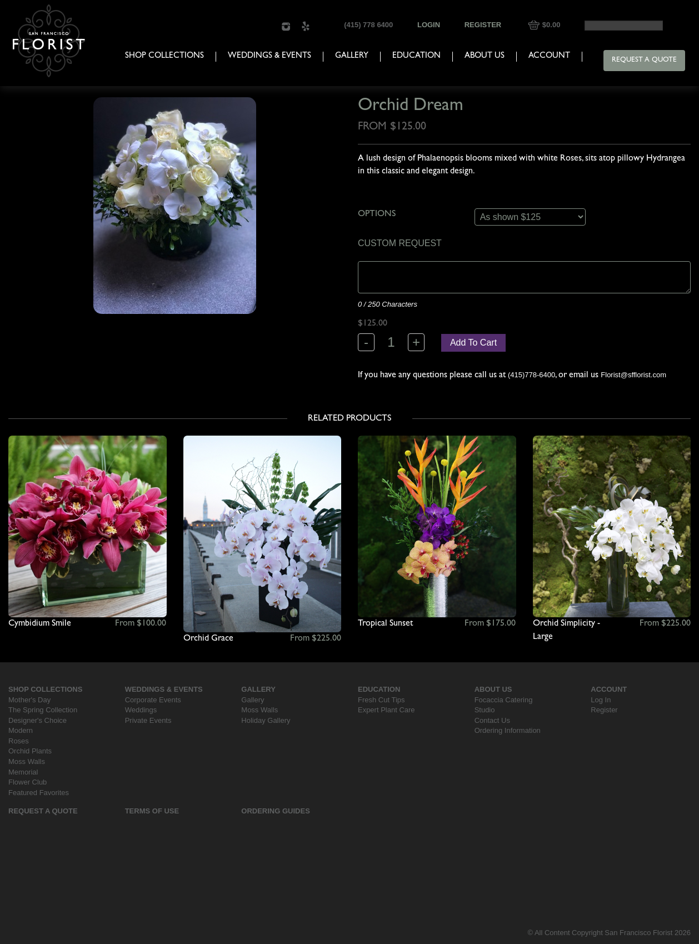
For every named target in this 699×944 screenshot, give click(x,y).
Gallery (351, 56)
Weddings (141, 710)
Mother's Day (29, 700)
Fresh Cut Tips (381, 700)
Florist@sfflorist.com (633, 375)
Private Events (148, 720)
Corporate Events (153, 700)
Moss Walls (26, 761)
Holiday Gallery (265, 720)
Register (483, 25)
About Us (485, 56)
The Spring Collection (42, 710)
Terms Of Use (152, 811)
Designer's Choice (37, 720)
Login (428, 25)
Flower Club (27, 782)
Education (416, 56)
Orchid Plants (30, 751)
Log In (601, 700)
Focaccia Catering (504, 700)
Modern (20, 730)
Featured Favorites (38, 792)
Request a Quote (644, 60)
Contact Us (492, 720)
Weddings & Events (269, 56)
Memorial (23, 772)
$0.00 (551, 25)
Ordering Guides (275, 811)
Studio (485, 710)
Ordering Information (508, 730)
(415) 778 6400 (368, 25)
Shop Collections (164, 56)
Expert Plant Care (386, 710)
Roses (18, 741)
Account (549, 56)
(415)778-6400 (531, 375)
